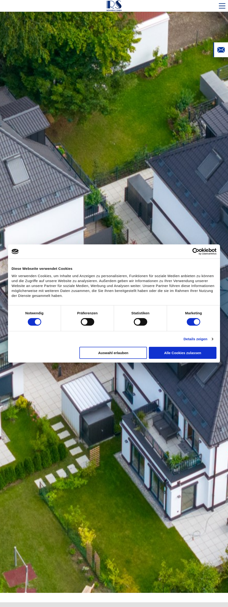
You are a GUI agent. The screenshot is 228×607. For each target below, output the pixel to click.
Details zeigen (195, 339)
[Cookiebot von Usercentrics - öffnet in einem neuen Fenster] (195, 251)
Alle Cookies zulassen (182, 353)
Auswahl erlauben (113, 353)
